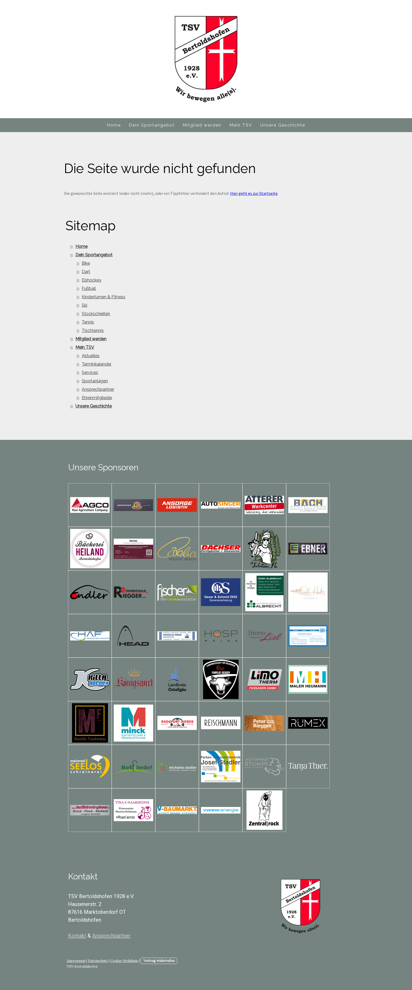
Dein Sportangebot (152, 125)
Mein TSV (240, 125)
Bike (86, 263)
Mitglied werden (202, 125)
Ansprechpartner (98, 389)
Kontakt (77, 935)
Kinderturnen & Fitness (103, 296)
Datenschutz (98, 960)
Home (114, 125)
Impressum (76, 960)
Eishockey (91, 280)
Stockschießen (96, 313)
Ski (84, 305)
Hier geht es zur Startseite (254, 193)
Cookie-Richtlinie (124, 960)
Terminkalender (96, 364)
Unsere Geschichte (282, 125)
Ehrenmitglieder (97, 397)
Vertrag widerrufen (158, 960)
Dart (86, 271)
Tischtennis (93, 330)
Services (90, 372)
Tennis (88, 322)
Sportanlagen (95, 380)
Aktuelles (91, 355)
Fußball (89, 288)
